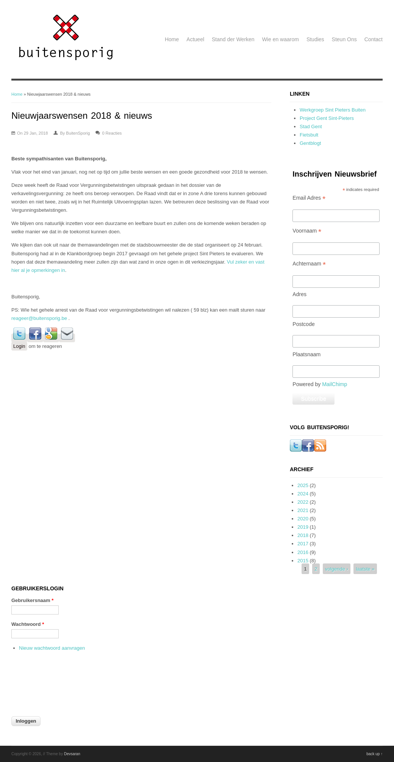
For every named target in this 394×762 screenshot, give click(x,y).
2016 (302, 552)
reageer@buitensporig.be (39, 318)
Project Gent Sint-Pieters (327, 118)
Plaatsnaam (306, 354)
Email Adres (308, 198)
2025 (302, 485)
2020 (302, 518)
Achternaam (309, 263)
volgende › (336, 569)
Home (172, 39)
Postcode (303, 324)
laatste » (365, 569)
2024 (302, 494)
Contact (373, 39)
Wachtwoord (27, 624)
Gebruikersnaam (32, 600)
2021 (302, 510)
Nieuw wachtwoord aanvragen (52, 648)
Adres (299, 294)
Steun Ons (344, 39)
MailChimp (334, 384)
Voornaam (306, 230)
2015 (302, 560)
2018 (302, 535)
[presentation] (42, 688)
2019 (302, 527)
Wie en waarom (280, 39)
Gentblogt (310, 143)
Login (19, 346)
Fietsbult (309, 135)
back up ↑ (374, 754)
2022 (302, 502)
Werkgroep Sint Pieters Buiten (333, 110)
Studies (315, 39)
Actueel (195, 39)
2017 (302, 543)
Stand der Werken (233, 39)
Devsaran (72, 754)
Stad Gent (311, 126)
